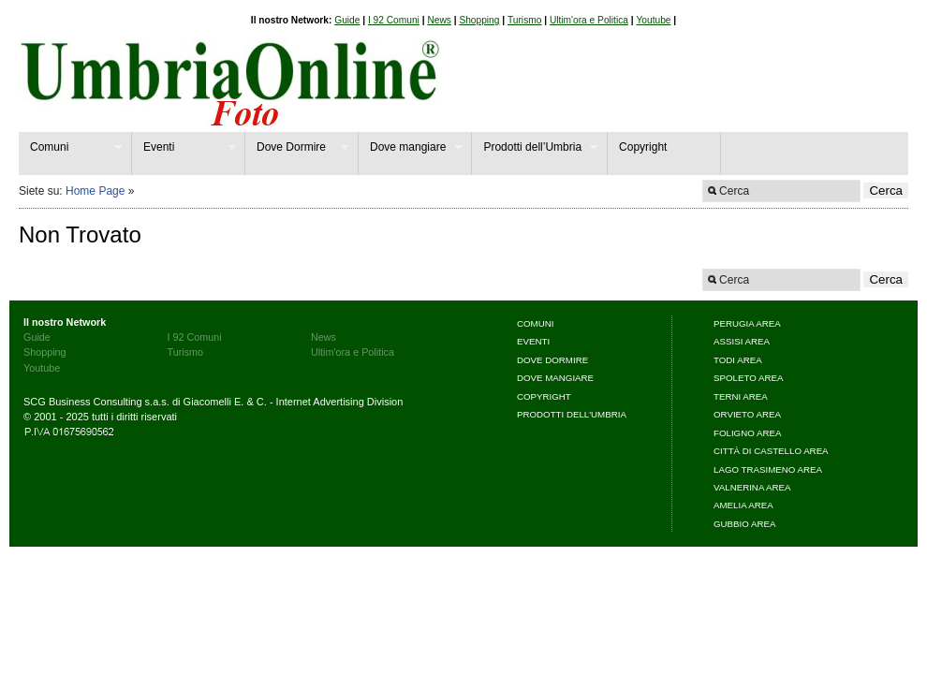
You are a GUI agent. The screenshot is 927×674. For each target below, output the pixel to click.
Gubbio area (744, 524)
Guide (347, 20)
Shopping (479, 20)
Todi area (738, 360)
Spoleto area (748, 378)
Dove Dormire (297, 147)
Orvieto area (747, 414)
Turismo (524, 20)
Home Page (95, 191)
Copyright (643, 147)
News (438, 20)
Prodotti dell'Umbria (571, 414)
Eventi (184, 147)
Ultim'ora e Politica (589, 20)
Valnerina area (752, 487)
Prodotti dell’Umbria (535, 147)
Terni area (741, 396)
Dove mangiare (411, 147)
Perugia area (747, 323)
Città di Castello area (771, 451)
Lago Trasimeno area (768, 469)
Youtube (653, 20)
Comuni (71, 147)
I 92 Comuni (393, 20)
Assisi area (742, 341)
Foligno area (747, 433)
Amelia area (743, 505)
